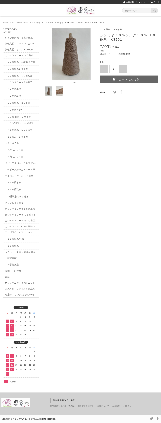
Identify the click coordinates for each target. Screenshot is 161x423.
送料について (103, 406)
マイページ (144, 2)
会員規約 (116, 406)
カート (157, 2)
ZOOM (73, 82)
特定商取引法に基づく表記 (62, 406)
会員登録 (130, 2)
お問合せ (127, 406)
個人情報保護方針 (86, 406)
